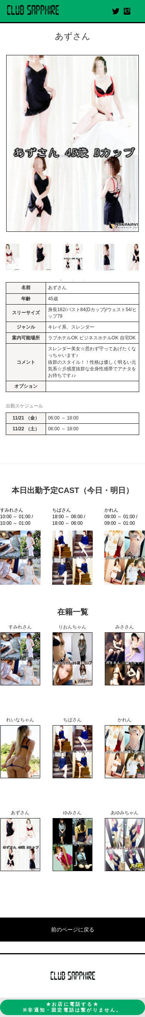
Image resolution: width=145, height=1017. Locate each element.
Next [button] (135, 257)
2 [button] (73, 280)
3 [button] (84, 280)
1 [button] (61, 280)
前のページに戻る (72, 929)
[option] (72, 143)
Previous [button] (10, 257)
